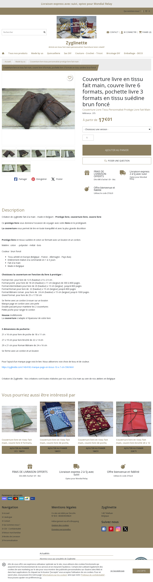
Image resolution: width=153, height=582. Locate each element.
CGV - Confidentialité (11, 528)
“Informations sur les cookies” (54, 575)
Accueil (8, 61)
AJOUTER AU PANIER (116, 150)
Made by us (20, 61)
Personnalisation (10, 540)
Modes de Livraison (11, 536)
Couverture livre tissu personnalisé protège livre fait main (54, 61)
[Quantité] (88, 138)
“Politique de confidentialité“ (93, 575)
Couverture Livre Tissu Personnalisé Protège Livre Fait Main (116, 109)
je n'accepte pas (117, 571)
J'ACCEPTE (141, 571)
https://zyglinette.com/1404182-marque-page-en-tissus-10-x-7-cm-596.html (38, 367)
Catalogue (7, 517)
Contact (6, 521)
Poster (57, 179)
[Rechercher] (44, 32)
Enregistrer (39, 179)
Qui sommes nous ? (11, 525)
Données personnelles (61, 529)
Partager (20, 179)
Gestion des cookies (60, 525)
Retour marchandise (11, 532)
